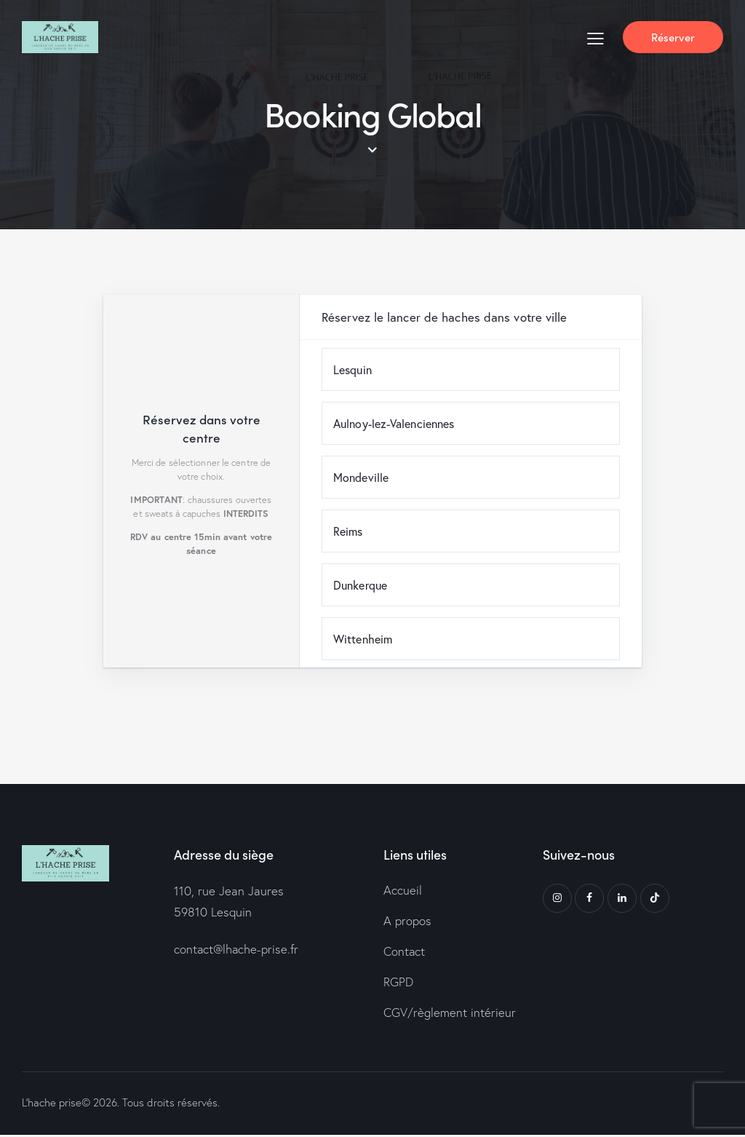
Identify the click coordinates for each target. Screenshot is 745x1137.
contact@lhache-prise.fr (237, 949)
